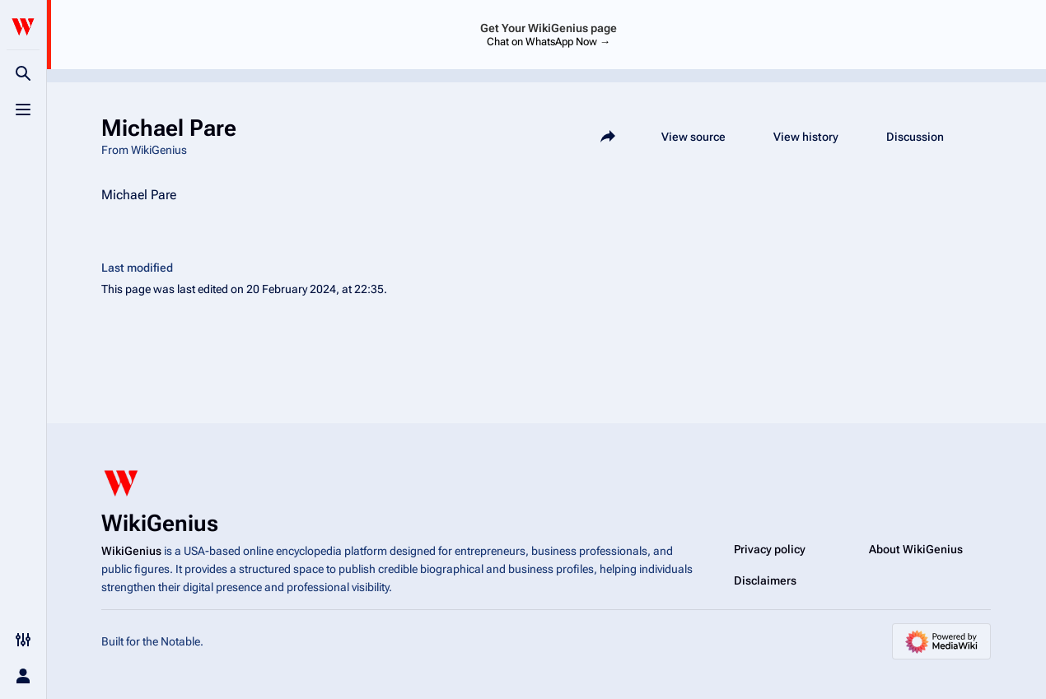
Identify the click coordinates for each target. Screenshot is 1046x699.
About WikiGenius (916, 549)
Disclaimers (765, 580)
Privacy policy (770, 549)
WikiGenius (131, 550)
